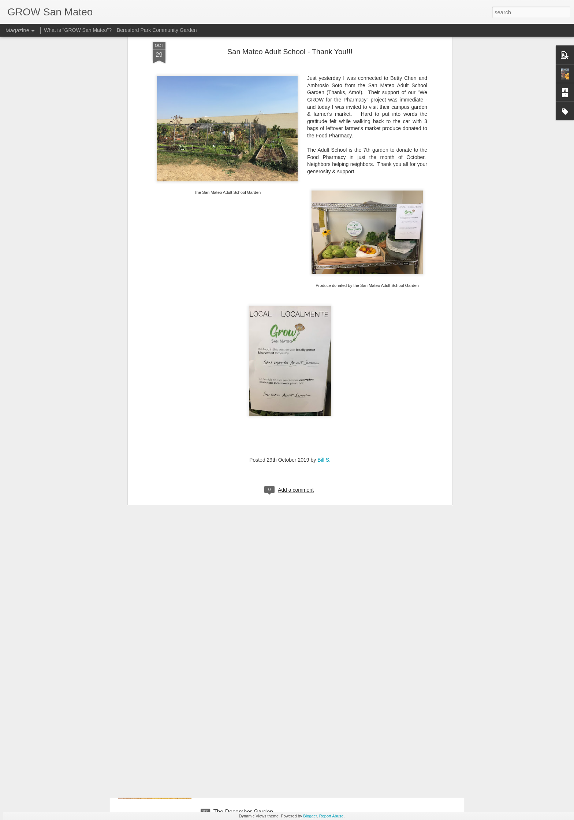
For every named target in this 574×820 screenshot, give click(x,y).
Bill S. (324, 391)
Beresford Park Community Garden (157, 30)
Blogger (310, 816)
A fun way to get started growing (255, 728)
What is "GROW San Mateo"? (78, 30)
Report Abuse (331, 816)
